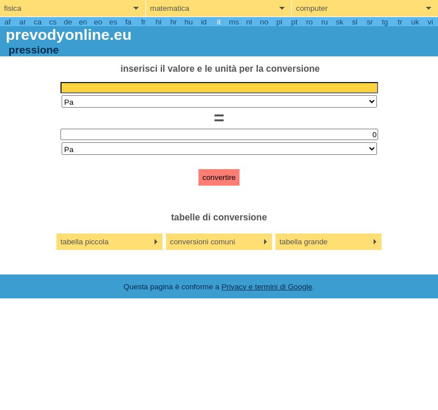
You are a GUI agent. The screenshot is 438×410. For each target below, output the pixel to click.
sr (370, 22)
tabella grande (303, 241)
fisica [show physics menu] (12, 8)
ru (324, 22)
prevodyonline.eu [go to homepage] (69, 34)
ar (22, 22)
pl (279, 22)
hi (158, 22)
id (203, 22)
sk (339, 22)
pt (294, 22)
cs (52, 22)
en (83, 22)
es (113, 22)
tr (400, 22)
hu (188, 22)
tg (385, 22)
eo (98, 22)
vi (430, 22)
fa (128, 22)
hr (173, 22)
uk (415, 22)
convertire (219, 177)
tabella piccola (84, 241)
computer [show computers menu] (312, 8)
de (68, 22)
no (264, 22)
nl (249, 22)
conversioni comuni (202, 241)
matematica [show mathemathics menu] (169, 8)
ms (234, 22)
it (219, 22)
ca (38, 22)
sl (355, 22)
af (8, 22)
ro (309, 22)
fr (143, 22)
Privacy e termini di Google (266, 286)
